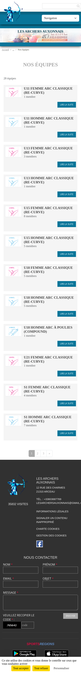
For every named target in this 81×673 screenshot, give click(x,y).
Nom (8, 564)
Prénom (50, 564)
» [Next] (49, 453)
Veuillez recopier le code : (18, 617)
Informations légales (52, 511)
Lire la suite (66, 104)
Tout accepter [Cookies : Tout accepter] (21, 668)
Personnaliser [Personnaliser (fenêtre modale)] (61, 668)
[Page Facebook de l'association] (39, 544)
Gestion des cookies (51, 535)
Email (8, 579)
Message (10, 593)
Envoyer (70, 615)
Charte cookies (47, 528)
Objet (48, 579)
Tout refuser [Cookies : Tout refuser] (41, 668)
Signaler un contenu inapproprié (52, 520)
